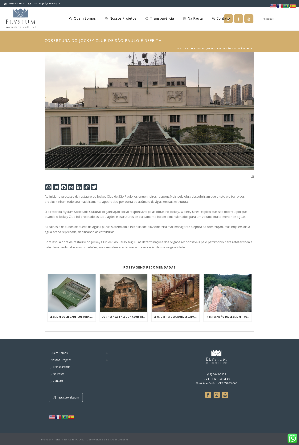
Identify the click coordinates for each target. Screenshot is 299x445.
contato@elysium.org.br (46, 3)
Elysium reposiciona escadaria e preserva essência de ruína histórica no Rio (176, 316)
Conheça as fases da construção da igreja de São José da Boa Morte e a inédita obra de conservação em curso (125, 316)
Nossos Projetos (120, 18)
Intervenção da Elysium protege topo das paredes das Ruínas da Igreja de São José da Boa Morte (229, 316)
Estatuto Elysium (66, 397)
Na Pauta (193, 18)
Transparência (159, 18)
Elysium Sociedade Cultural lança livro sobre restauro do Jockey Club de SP (73, 316)
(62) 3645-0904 (17, 3)
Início (180, 48)
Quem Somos (82, 18)
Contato (221, 18)
